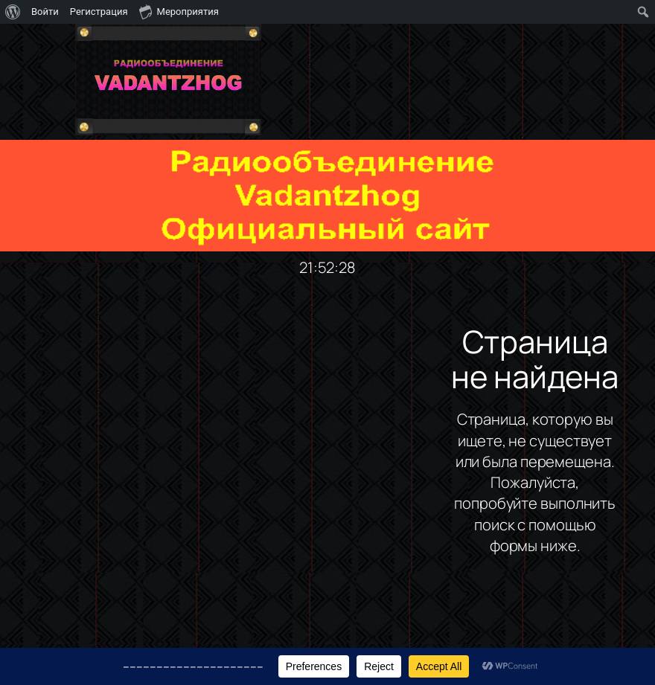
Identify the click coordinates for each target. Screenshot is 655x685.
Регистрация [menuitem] (99, 11)
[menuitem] (13, 12)
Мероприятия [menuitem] (179, 11)
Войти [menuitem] (45, 11)
